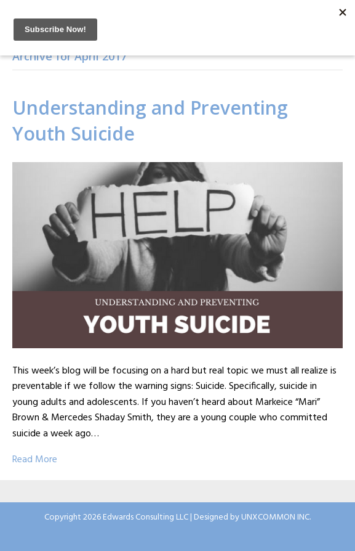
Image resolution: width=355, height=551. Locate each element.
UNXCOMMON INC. (276, 517)
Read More (34, 460)
